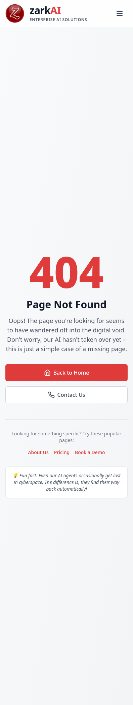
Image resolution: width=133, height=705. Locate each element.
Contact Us (66, 394)
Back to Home (66, 372)
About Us (38, 452)
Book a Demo (90, 452)
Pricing (62, 452)
